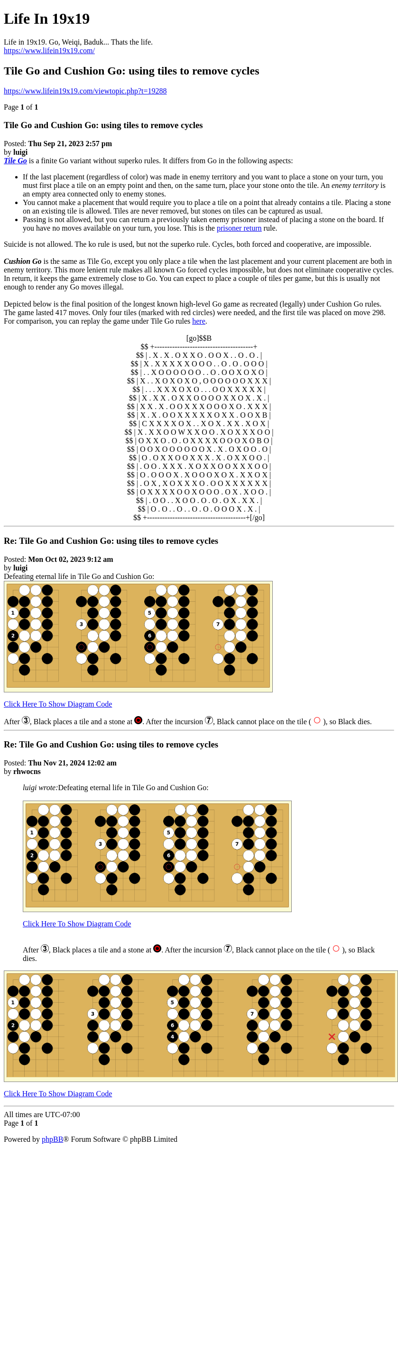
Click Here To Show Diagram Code (58, 704)
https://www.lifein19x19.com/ (49, 51)
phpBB (52, 1139)
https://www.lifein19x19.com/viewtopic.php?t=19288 (85, 91)
